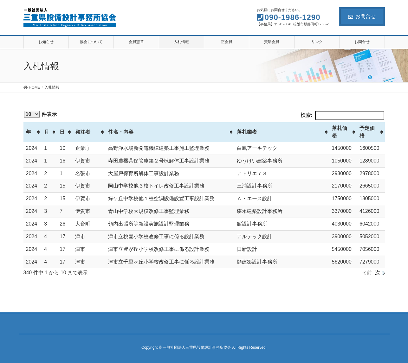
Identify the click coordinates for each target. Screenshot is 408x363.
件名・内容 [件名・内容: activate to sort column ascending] (120, 132)
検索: (342, 115)
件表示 (40, 114)
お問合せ (362, 16)
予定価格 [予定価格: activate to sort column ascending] (367, 131)
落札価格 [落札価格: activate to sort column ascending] (339, 131)
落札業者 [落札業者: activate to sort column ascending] (247, 132)
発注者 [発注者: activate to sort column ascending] (82, 132)
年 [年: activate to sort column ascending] (28, 132)
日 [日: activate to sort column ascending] (62, 132)
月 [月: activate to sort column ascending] (46, 132)
